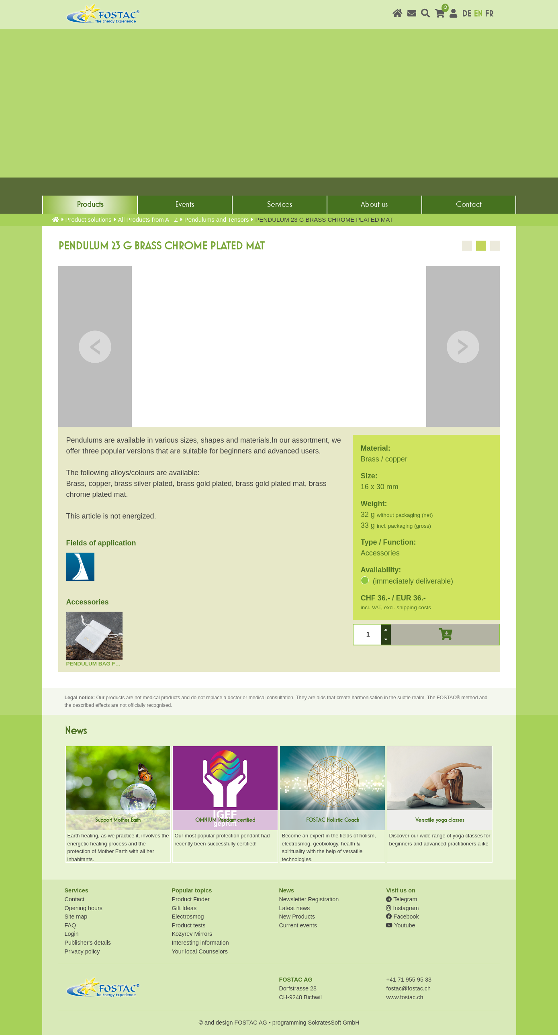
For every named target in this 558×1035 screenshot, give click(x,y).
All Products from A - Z (148, 219)
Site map (76, 916)
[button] (386, 630)
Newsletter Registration (309, 899)
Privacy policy (82, 951)
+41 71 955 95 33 (408, 979)
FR (489, 13)
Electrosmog (188, 916)
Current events (298, 925)
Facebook (402, 916)
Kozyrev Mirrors (192, 934)
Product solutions (88, 219)
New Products (297, 916)
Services (279, 204)
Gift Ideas (184, 908)
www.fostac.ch (404, 997)
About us (374, 204)
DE (466, 13)
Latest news (294, 908)
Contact (469, 204)
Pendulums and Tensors (216, 219)
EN (478, 13)
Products (90, 204)
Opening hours (83, 908)
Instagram (402, 908)
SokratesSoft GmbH (334, 1022)
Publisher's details (88, 942)
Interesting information (200, 942)
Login (72, 934)
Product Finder (190, 899)
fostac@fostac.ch (408, 988)
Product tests (188, 925)
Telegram (401, 899)
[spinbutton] (367, 634)
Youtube (400, 925)
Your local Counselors (199, 951)
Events (184, 204)
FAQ (70, 925)
